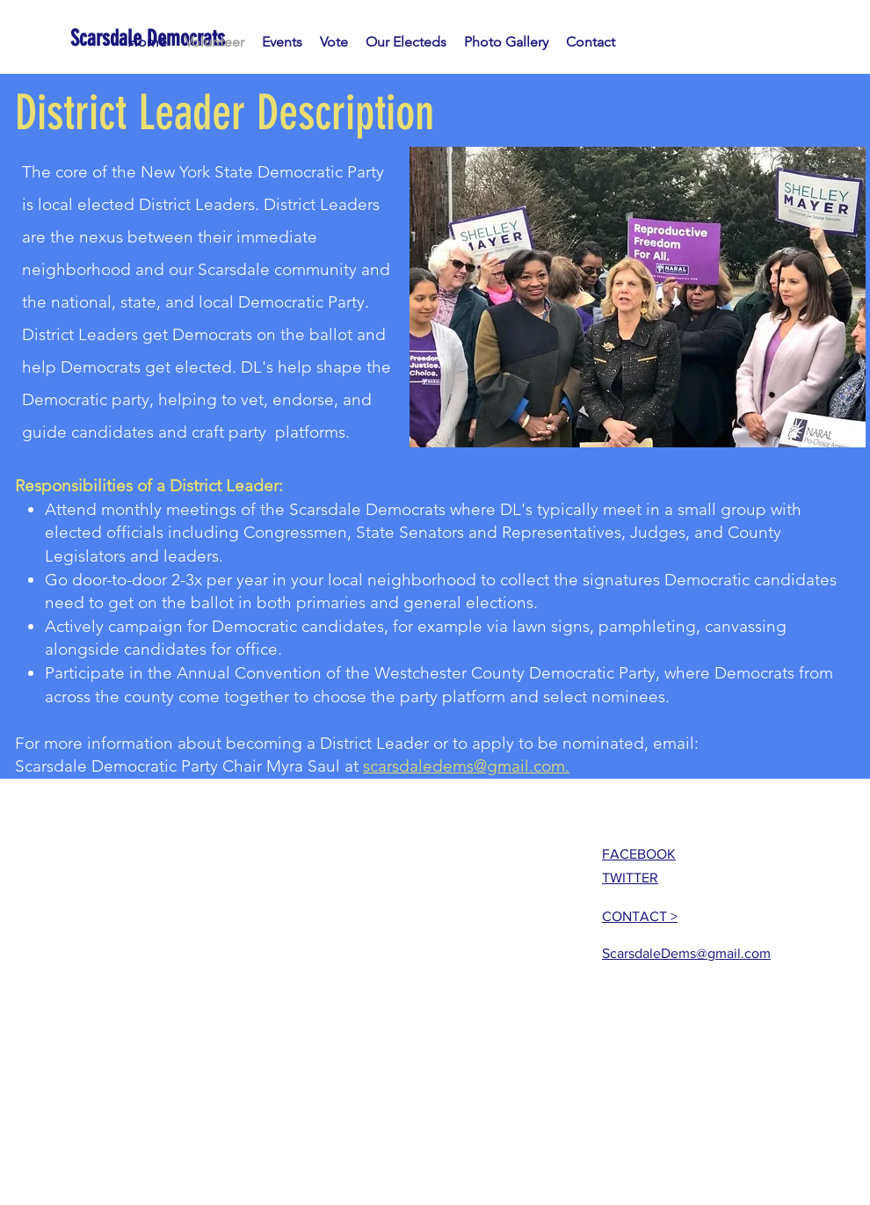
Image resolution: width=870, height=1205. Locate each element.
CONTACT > (640, 916)
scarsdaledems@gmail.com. (466, 766)
